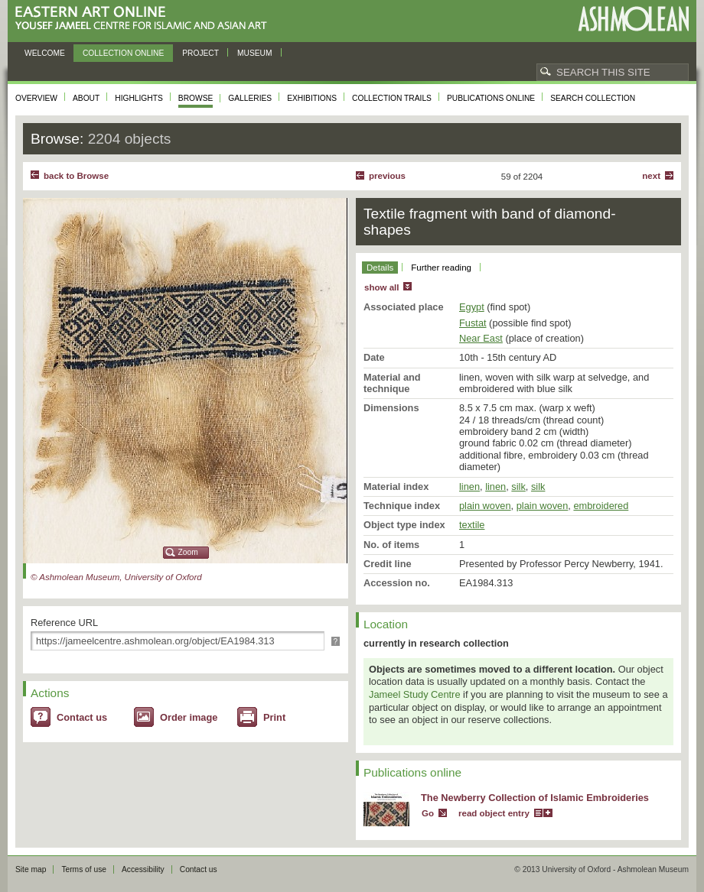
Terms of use (83, 869)
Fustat (473, 323)
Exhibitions (312, 98)
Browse (195, 98)
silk (518, 486)
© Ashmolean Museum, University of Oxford (116, 577)
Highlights (139, 98)
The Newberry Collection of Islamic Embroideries (535, 797)
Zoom (188, 552)
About (86, 98)
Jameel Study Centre (415, 694)
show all (381, 287)
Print (274, 717)
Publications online (491, 98)
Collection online (123, 53)
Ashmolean (633, 18)
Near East (481, 338)
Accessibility (143, 869)
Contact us (82, 717)
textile (471, 524)
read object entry (494, 813)
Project (200, 53)
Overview (36, 98)
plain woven (485, 505)
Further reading (441, 267)
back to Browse (76, 175)
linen (469, 486)
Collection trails (392, 98)
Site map (30, 869)
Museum (254, 53)
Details (380, 267)
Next (651, 175)
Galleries (250, 98)
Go (428, 813)
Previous (387, 175)
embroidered (600, 505)
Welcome (44, 53)
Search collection (592, 98)
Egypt (471, 307)
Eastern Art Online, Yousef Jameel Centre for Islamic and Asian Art (145, 18)
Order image (188, 717)
